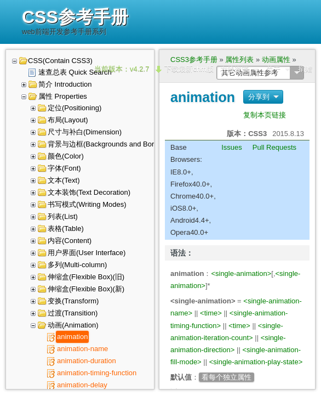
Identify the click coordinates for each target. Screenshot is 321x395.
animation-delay (82, 385)
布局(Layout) (68, 120)
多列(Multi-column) (77, 265)
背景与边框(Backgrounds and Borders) (109, 144)
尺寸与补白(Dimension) (85, 132)
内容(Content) (69, 240)
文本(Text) (64, 180)
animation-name (82, 349)
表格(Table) (66, 228)
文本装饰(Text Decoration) (89, 192)
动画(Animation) (73, 325)
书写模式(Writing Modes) (87, 204)
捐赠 (305, 69)
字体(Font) (64, 168)
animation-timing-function (96, 373)
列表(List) (63, 216)
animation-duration (86, 361)
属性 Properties (62, 96)
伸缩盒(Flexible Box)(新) (86, 289)
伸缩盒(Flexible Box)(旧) (86, 277)
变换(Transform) (73, 301)
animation (72, 336)
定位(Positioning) (74, 108)
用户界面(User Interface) (86, 253)
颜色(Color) (66, 156)
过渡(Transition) (73, 313)
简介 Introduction (65, 84)
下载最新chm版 (189, 69)
